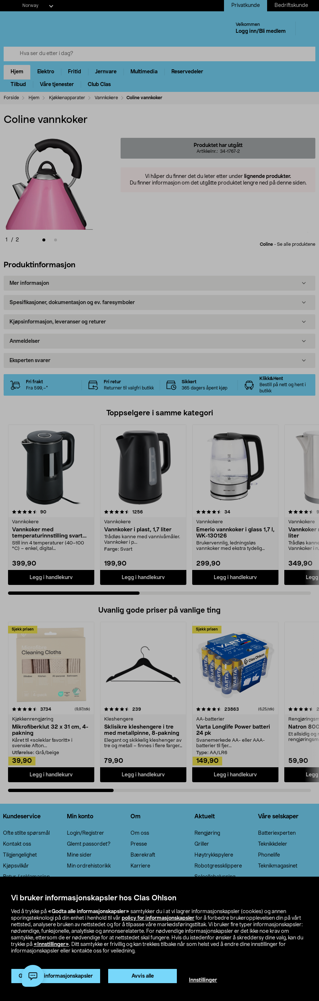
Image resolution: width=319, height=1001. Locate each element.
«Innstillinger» (51, 944)
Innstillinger (203, 980)
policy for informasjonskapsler (158, 918)
